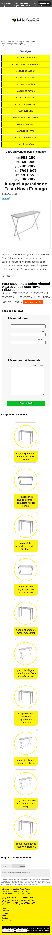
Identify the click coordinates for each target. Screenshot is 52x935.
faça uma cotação (33, 302)
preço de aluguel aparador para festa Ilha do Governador (26, 673)
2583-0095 (24, 3)
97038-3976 (10, 6)
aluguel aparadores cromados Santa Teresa (26, 456)
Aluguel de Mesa (26, 111)
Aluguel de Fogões (26, 84)
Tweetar (6, 198)
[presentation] (25, 352)
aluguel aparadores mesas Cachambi (26, 631)
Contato (5, 918)
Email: (28, 333)
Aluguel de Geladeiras (26, 104)
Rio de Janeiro (19, 866)
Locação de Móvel (26, 144)
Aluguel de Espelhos (26, 78)
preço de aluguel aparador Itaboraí (26, 761)
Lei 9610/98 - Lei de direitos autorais (26, 884)
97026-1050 (40, 6)
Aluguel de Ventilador (26, 138)
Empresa (5, 911)
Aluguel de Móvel (26, 124)
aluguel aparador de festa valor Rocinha (25, 845)
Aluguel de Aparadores (25, 58)
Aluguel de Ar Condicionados (26, 64)
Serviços (25, 51)
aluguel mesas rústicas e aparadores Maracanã (25, 718)
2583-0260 (10, 3)
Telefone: (28, 341)
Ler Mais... (7, 276)
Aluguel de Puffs (25, 131)
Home (4, 908)
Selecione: (7, 866)
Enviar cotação (26, 403)
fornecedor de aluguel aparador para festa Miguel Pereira (26, 501)
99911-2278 (25, 6)
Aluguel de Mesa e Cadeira (26, 118)
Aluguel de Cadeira (25, 71)
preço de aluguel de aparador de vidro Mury (26, 803)
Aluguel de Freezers (26, 98)
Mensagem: (27, 379)
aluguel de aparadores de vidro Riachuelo (25, 546)
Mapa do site (7, 921)
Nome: (28, 325)
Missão (5, 913)
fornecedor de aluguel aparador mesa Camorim (26, 589)
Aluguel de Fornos (26, 91)
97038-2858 (38, 3)
